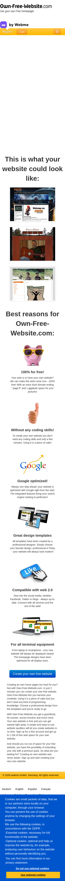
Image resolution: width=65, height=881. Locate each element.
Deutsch (6, 789)
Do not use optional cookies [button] (32, 868)
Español (32, 789)
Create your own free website (32, 674)
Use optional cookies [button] (33, 875)
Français (46, 789)
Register (7, 31)
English (19, 789)
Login (22, 31)
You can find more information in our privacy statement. (28, 860)
